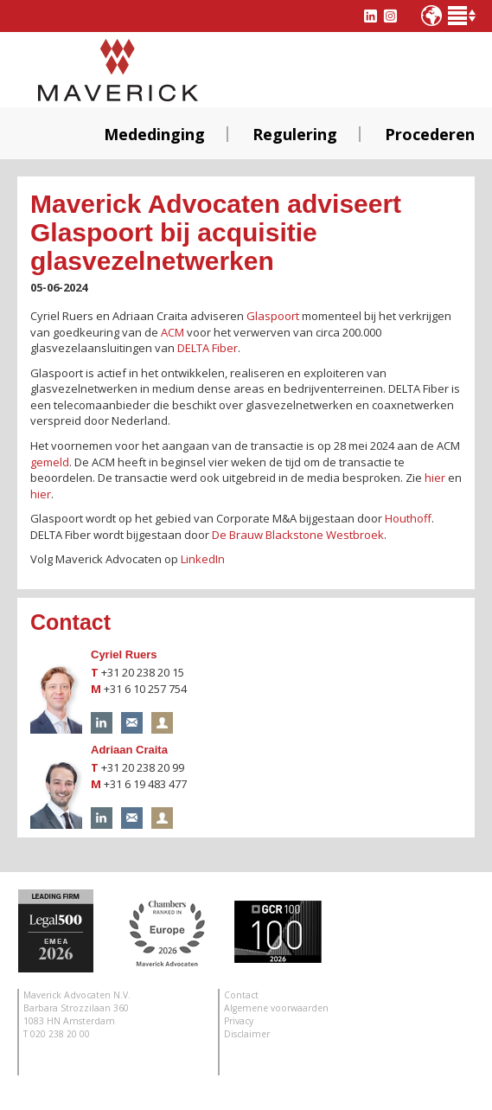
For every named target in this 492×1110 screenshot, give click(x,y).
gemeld (49, 462)
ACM (172, 332)
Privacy (238, 1021)
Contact (241, 995)
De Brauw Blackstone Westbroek (298, 534)
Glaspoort (272, 316)
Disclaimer (247, 1034)
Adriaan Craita (129, 749)
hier (435, 477)
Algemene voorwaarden (276, 1008)
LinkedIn (203, 559)
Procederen (430, 134)
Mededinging (154, 134)
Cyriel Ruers (124, 654)
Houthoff (408, 518)
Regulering (294, 134)
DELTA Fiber (207, 348)
